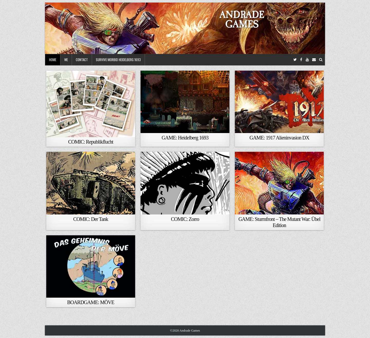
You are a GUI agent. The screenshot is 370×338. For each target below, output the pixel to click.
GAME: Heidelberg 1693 (185, 137)
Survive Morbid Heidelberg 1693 (118, 59)
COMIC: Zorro (185, 219)
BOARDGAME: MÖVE (90, 302)
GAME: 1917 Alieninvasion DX (279, 137)
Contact (82, 59)
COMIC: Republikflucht (90, 142)
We (66, 59)
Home (52, 59)
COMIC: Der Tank (90, 219)
